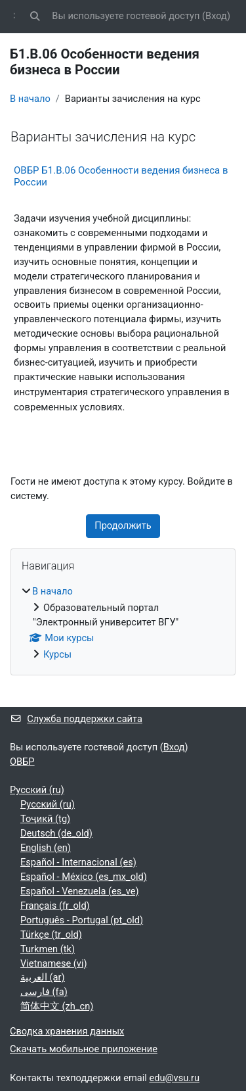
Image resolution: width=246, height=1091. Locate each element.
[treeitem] (123, 624)
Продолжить (123, 525)
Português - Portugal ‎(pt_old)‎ (81, 920)
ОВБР (22, 761)
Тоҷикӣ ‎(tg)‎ (45, 819)
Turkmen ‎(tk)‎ (47, 949)
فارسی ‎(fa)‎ (44, 992)
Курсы (57, 654)
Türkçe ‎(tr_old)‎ (51, 934)
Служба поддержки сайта (76, 719)
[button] (35, 16)
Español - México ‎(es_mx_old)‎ (83, 877)
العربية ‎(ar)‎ (42, 977)
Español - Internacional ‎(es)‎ (78, 862)
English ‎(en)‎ (45, 848)
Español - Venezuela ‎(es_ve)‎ (79, 891)
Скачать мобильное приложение (83, 1049)
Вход (216, 16)
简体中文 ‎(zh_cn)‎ (56, 1006)
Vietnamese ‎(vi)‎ (53, 963)
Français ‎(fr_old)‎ (55, 905)
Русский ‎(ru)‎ (37, 790)
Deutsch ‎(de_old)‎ (56, 833)
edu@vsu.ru (174, 1078)
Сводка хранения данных (67, 1031)
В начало (30, 99)
